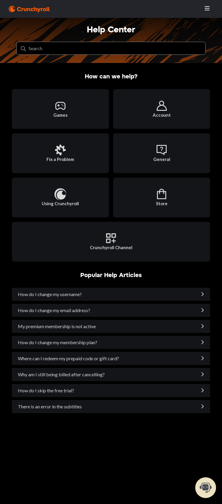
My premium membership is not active (57, 326)
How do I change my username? (50, 294)
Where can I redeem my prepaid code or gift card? (68, 358)
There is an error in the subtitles (50, 406)
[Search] (110, 48)
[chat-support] (205, 487)
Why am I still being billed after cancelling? (61, 374)
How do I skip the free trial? (46, 390)
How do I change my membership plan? (57, 342)
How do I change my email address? (54, 310)
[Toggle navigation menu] (207, 8)
